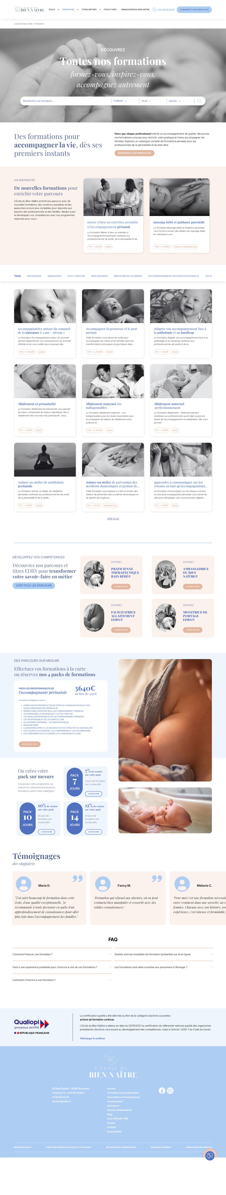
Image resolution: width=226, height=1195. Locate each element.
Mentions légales (22, 1147)
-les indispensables (103, 405)
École (52, 9)
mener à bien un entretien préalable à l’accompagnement (112, 224)
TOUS (17, 276)
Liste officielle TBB (117, 1118)
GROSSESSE (34, 276)
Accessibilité (114, 1131)
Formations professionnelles (123, 1092)
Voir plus (113, 518)
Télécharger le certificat (92, 1038)
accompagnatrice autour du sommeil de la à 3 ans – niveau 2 (44, 330)
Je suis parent (115, 1101)
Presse (111, 1122)
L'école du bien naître (23, 24)
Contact (111, 1127)
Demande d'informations (194, 9)
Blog (109, 1114)
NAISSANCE (54, 276)
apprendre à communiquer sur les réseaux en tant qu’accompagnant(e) (179, 484)
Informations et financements (123, 1097)
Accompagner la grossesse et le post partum (111, 330)
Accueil (111, 1088)
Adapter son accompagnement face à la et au (180, 330)
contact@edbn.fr (61, 1101)
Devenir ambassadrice (119, 1109)
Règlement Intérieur (161, 1147)
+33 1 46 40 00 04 (163, 10)
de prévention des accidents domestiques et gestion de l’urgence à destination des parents (111, 484)
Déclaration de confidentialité (121, 1147)
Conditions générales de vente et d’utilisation (68, 1147)
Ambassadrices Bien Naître (135, 9)
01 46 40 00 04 (60, 1097)
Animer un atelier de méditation (41, 484)
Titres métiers (89, 9)
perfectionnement (169, 405)
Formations (68, 9)
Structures (110, 9)
